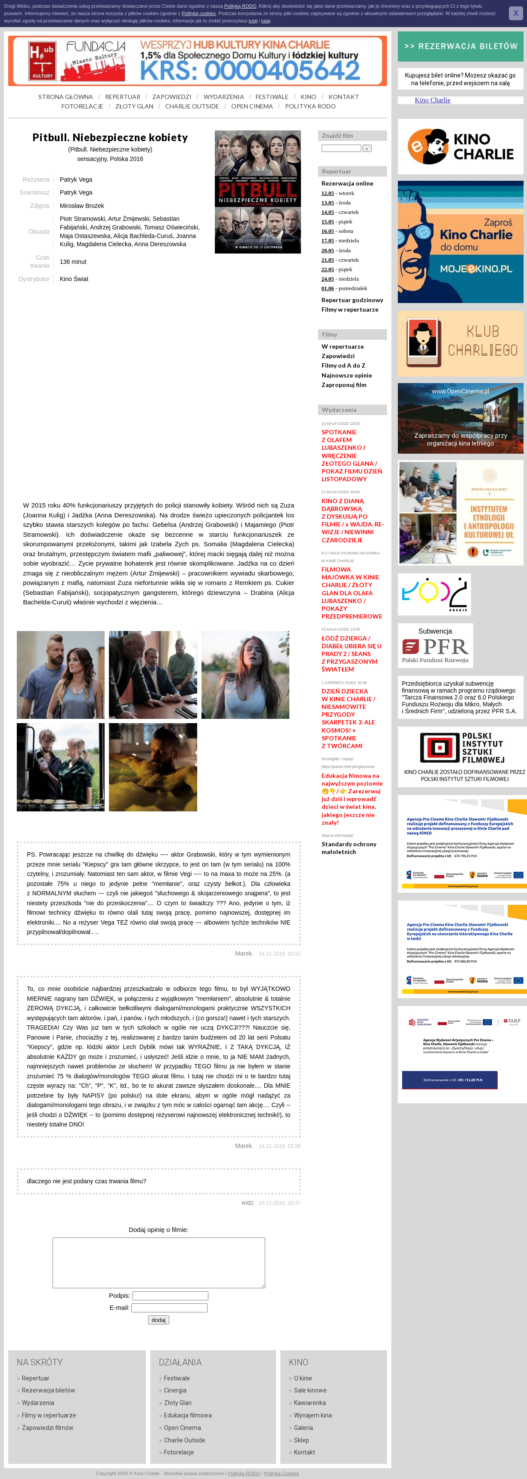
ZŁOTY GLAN (134, 106)
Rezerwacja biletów (48, 1390)
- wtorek (338, 193)
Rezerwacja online (347, 183)
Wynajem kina (313, 1415)
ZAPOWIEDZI (172, 96)
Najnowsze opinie (347, 375)
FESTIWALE (272, 96)
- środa (336, 202)
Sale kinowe (310, 1390)
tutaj (252, 20)
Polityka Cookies (281, 1473)
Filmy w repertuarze (350, 309)
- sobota (337, 231)
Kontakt (304, 1452)
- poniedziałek (345, 288)
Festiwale (177, 1378)
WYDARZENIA (224, 96)
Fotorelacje (179, 1452)
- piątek (337, 221)
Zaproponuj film (344, 384)
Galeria (303, 1427)
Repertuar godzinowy (352, 299)
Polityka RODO (244, 1473)
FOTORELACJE (82, 106)
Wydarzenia (38, 1402)
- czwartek (340, 212)
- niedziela (340, 240)
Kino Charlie (433, 100)
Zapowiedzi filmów (48, 1427)
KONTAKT (344, 96)
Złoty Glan (178, 1402)
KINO (308, 96)
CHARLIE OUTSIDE (192, 106)
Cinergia (175, 1390)
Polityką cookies (199, 13)
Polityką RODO (240, 6)
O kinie (303, 1378)
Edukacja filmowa (188, 1415)
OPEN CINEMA (252, 106)
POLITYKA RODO (310, 106)
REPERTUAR (122, 96)
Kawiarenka (310, 1402)
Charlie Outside (184, 1440)
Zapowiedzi (338, 355)
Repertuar (36, 1378)
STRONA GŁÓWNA (65, 96)
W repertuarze (343, 346)
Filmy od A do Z (344, 365)
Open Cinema (182, 1427)
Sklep (301, 1440)
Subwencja (435, 631)
